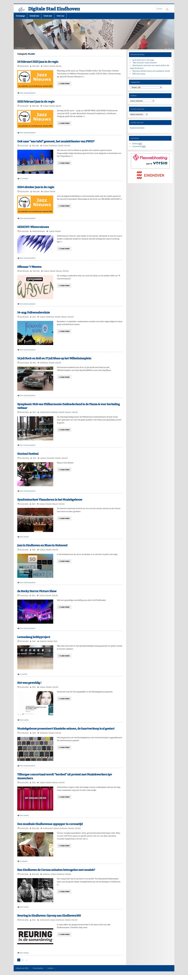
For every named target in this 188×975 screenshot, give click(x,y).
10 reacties (24, 178)
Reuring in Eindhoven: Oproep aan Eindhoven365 (49, 915)
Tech (55, 641)
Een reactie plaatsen (27, 93)
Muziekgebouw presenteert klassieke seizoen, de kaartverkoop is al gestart (66, 728)
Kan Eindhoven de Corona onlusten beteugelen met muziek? (56, 870)
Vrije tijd (67, 145)
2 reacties (23, 674)
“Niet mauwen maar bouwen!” (144, 63)
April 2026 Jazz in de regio (143, 60)
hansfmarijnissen (38, 231)
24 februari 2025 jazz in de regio (37, 61)
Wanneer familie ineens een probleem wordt (151, 71)
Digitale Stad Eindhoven (54, 9)
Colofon (50, 968)
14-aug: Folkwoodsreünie (33, 312)
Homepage (20, 16)
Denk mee (48, 16)
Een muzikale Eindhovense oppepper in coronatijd (50, 824)
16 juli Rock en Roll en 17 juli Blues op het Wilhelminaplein (54, 358)
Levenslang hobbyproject (33, 637)
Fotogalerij (51, 458)
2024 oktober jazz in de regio (35, 187)
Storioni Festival (27, 453)
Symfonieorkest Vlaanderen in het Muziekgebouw (49, 499)
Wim (34, 317)
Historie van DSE (22, 968)
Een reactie (24, 537)
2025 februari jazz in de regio (36, 101)
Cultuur (46, 66)
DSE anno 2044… (139, 74)
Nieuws (58, 66)
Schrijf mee (34, 16)
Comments (139, 146)
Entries (137, 144)
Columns (43, 641)
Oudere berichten (137, 128)
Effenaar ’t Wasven (29, 266)
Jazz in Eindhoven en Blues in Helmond (42, 545)
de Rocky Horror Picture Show (36, 591)
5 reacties (23, 861)
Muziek (52, 66)
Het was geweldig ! (29, 682)
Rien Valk (35, 66)
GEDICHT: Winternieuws (33, 227)
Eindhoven (53, 145)
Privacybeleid (38, 968)
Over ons (60, 16)
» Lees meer (64, 83)
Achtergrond (44, 412)
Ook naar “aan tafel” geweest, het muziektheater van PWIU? (55, 141)
